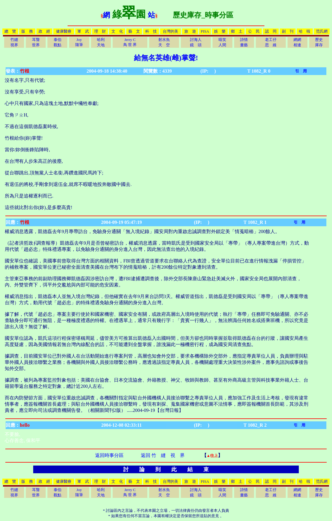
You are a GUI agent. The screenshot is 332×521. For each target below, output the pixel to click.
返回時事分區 (109, 455)
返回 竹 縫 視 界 (163, 455)
